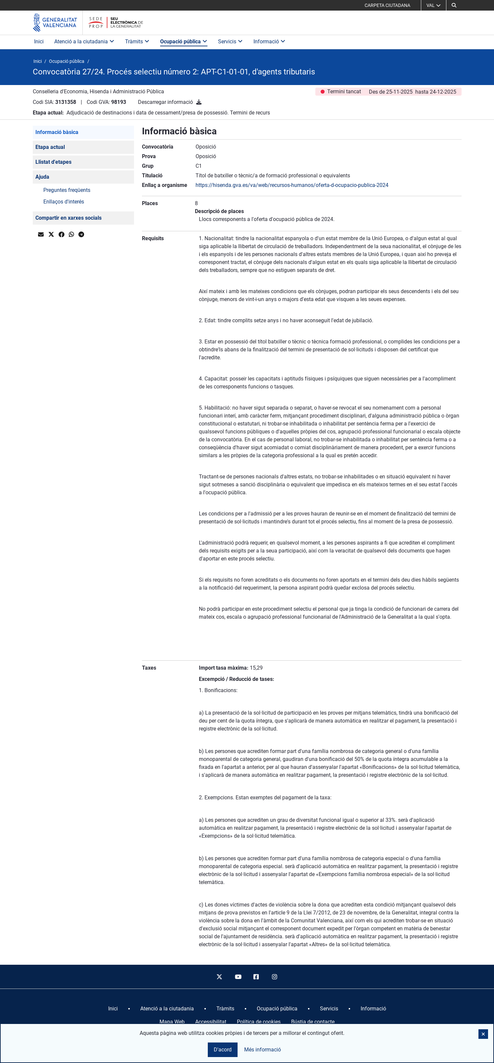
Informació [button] (269, 41)
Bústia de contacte (313, 1022)
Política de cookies (259, 1022)
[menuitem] (113, 1008)
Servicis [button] (230, 41)
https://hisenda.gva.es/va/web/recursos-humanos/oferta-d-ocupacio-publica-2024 (292, 185)
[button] (454, 5)
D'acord (223, 1049)
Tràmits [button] (137, 41)
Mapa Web (172, 1022)
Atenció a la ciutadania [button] (84, 41)
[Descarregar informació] (199, 102)
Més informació (262, 1049)
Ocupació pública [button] (183, 41)
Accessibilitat (210, 1022)
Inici (39, 41)
